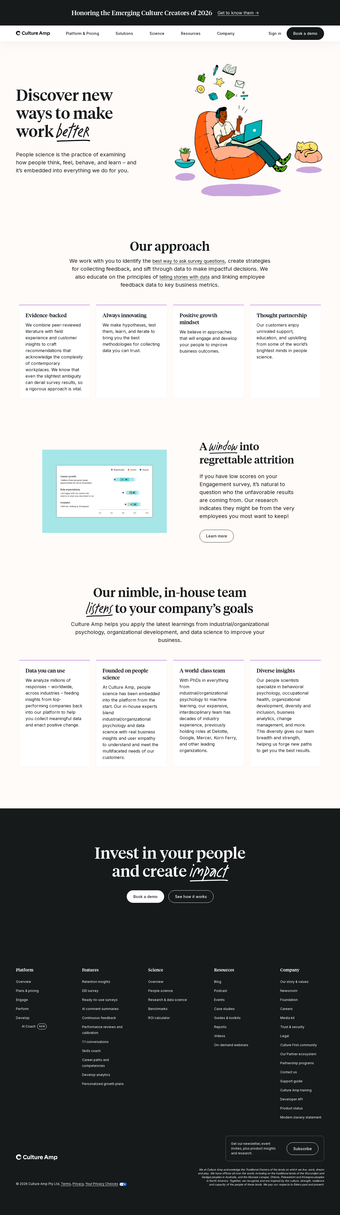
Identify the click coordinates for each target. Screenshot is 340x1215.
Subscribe (302, 1148)
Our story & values (294, 982)
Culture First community (298, 1045)
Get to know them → (238, 12)
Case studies (224, 1009)
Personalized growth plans (103, 1084)
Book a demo (305, 33)
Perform (22, 1009)
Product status (291, 1108)
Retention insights (96, 982)
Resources (194, 33)
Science (160, 33)
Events (219, 1000)
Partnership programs (297, 1063)
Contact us (288, 1072)
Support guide (291, 1081)
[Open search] (260, 33)
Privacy (78, 1184)
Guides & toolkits (227, 1018)
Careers (286, 1009)
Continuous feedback (99, 1018)
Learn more (216, 536)
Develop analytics (96, 1075)
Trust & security (292, 1027)
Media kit (287, 1018)
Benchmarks (158, 1009)
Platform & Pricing (86, 33)
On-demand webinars (231, 1045)
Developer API (291, 1099)
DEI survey (90, 991)
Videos (219, 1036)
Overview (23, 982)
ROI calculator (159, 1018)
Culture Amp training (296, 1090)
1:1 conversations (95, 1042)
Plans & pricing (27, 991)
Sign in (275, 33)
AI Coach (26, 1026)
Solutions (128, 33)
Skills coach (91, 1051)
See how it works (191, 896)
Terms (66, 1184)
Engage (22, 1000)
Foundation (289, 1000)
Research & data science (167, 1000)
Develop (22, 1018)
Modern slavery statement (300, 1117)
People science (160, 991)
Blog (217, 982)
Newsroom (289, 991)
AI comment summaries (100, 1009)
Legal (284, 1036)
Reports (220, 1027)
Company (229, 33)
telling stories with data (225, 277)
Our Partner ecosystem (298, 1054)
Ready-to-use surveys (100, 1000)
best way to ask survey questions (202, 261)
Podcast (220, 991)
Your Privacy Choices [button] (101, 1184)
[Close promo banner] (320, 12)
